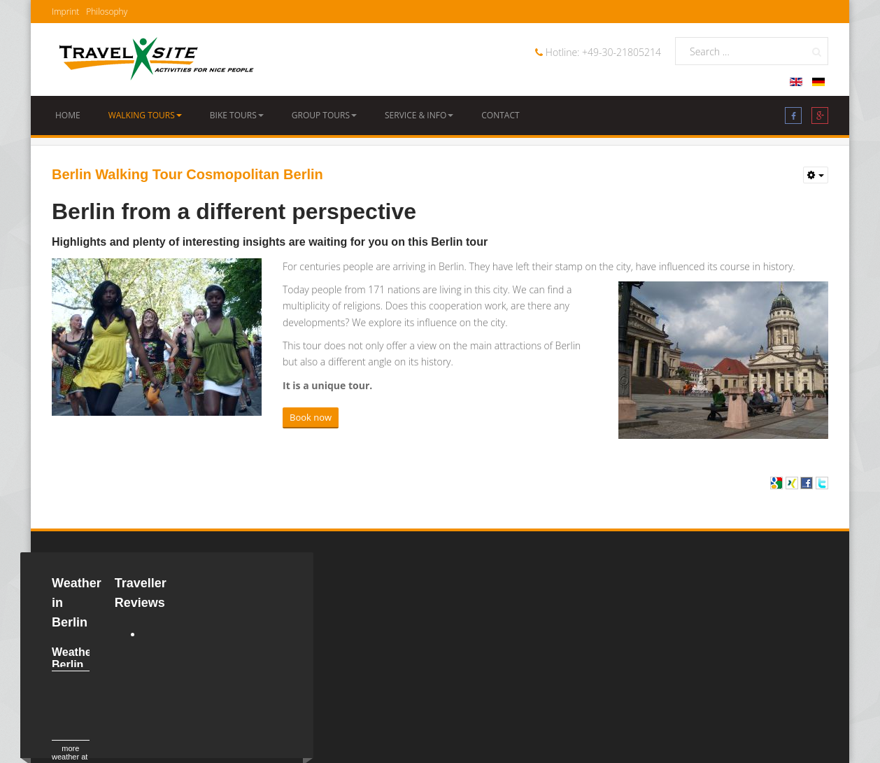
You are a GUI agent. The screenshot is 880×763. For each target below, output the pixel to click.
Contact (500, 115)
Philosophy (106, 12)
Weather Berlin (74, 658)
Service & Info (419, 115)
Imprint (65, 12)
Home (67, 115)
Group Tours (324, 115)
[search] (751, 51)
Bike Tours (237, 115)
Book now (311, 417)
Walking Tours (145, 115)
